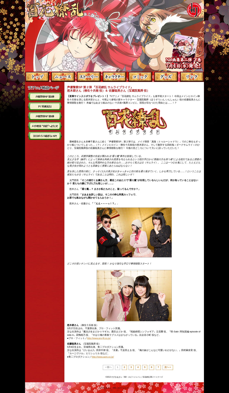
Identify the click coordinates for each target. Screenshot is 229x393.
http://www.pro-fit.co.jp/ (99, 338)
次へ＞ (167, 367)
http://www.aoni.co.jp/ (103, 356)
